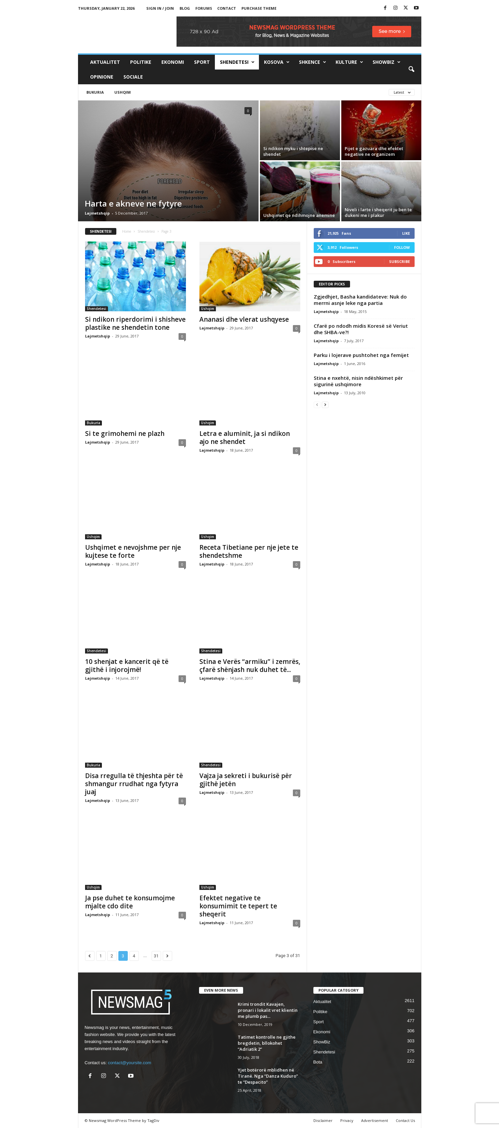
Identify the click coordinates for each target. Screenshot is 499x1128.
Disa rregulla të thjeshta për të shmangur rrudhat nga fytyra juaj (134, 783)
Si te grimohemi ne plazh (124, 433)
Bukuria (95, 92)
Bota (317, 1062)
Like (406, 233)
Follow (402, 247)
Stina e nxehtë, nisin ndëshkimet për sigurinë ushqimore (358, 381)
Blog (185, 8)
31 (156, 955)
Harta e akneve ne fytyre (133, 203)
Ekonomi (172, 62)
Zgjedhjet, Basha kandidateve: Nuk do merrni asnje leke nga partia (360, 299)
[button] (411, 69)
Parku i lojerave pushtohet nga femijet (361, 355)
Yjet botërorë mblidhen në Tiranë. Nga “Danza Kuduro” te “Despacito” (268, 1076)
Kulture (349, 62)
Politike (140, 62)
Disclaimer (323, 1120)
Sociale (133, 77)
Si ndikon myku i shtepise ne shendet (293, 151)
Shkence (312, 62)
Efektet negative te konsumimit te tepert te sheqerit (238, 906)
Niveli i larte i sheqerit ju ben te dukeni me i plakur (378, 212)
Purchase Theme (258, 8)
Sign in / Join (160, 8)
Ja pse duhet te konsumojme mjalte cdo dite (130, 902)
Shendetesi (237, 62)
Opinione (101, 77)
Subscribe (399, 261)
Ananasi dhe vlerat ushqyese (244, 319)
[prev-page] (317, 404)
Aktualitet (105, 62)
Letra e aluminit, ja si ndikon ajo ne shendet (244, 437)
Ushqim (122, 92)
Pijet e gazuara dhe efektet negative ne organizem (374, 151)
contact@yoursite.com (129, 1062)
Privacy (346, 1120)
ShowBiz (386, 62)
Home (126, 231)
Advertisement (374, 1120)
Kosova (277, 62)
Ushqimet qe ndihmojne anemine (299, 215)
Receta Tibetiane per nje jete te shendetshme (248, 551)
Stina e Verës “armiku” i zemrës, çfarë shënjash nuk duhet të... (249, 665)
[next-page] (325, 404)
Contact (226, 8)
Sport (202, 62)
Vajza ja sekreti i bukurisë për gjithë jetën (245, 779)
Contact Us (405, 1120)
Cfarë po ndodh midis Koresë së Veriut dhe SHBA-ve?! (361, 328)
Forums (203, 8)
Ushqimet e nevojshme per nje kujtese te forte (133, 551)
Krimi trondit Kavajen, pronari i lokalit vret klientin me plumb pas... (268, 1010)
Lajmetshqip (97, 213)
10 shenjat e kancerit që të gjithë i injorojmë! (126, 665)
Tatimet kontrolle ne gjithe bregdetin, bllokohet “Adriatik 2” (267, 1043)
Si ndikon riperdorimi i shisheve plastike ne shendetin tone (135, 323)
